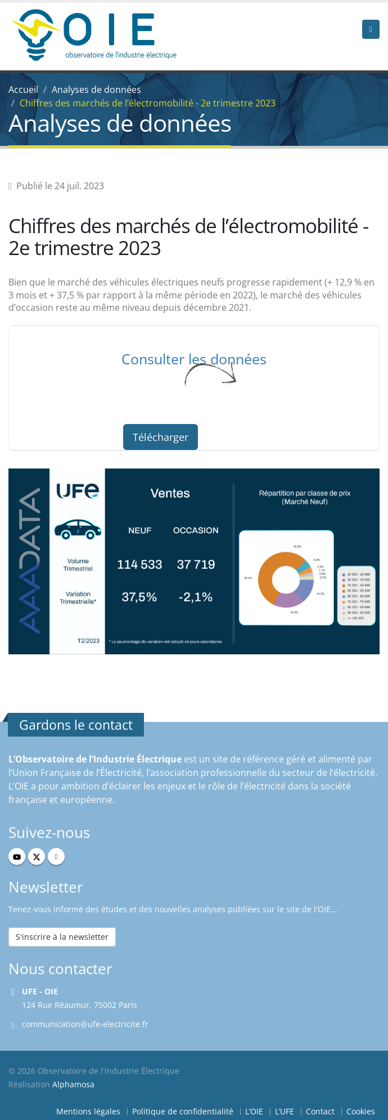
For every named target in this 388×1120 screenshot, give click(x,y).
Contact (320, 1111)
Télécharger (160, 437)
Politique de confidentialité (182, 1111)
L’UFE (284, 1111)
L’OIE (254, 1111)
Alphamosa (73, 1084)
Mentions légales (88, 1111)
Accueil (23, 89)
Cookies (360, 1111)
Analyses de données (96, 89)
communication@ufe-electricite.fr (85, 1024)
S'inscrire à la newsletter (62, 936)
